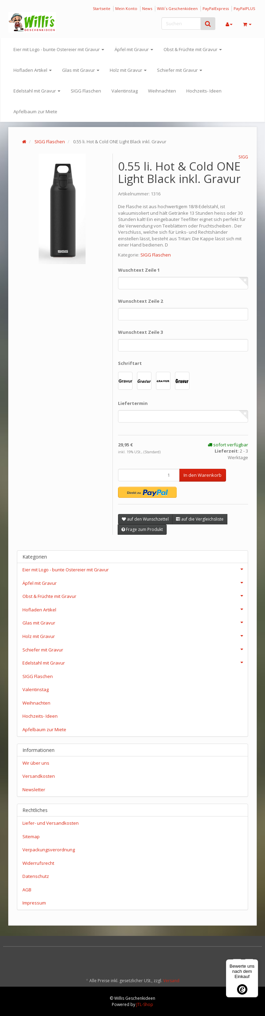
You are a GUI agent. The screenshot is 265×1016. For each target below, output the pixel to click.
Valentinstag (124, 91)
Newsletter (33, 789)
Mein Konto (126, 8)
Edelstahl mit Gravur (36, 91)
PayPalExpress (216, 8)
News (147, 8)
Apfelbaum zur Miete (35, 111)
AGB (26, 890)
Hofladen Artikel (32, 70)
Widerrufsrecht (38, 863)
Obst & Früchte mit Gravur (193, 49)
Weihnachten (162, 91)
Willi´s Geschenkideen (177, 8)
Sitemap (31, 836)
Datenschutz (35, 876)
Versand (171, 981)
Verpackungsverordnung (48, 849)
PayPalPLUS (244, 8)
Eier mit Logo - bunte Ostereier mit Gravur (58, 49)
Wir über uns (35, 763)
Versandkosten (38, 776)
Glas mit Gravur (80, 70)
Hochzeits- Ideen (204, 91)
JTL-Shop (144, 1004)
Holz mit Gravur (128, 70)
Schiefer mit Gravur (179, 70)
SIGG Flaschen (86, 91)
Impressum (34, 903)
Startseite (101, 8)
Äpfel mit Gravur (134, 49)
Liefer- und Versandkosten (50, 823)
